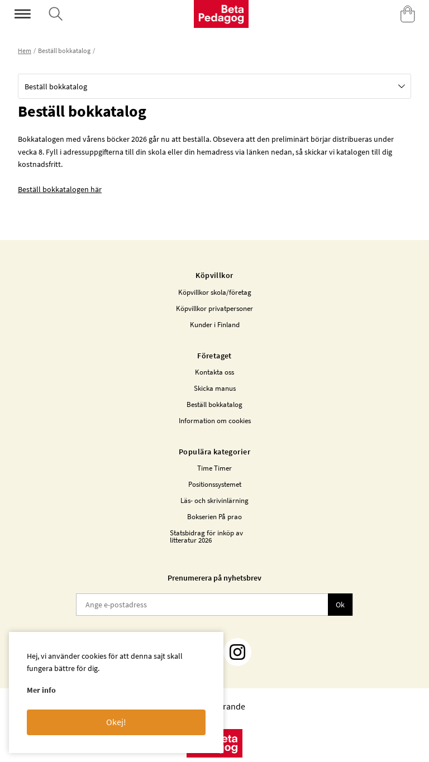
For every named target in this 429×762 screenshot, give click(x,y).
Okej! (116, 721)
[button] (214, 86)
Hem (24, 50)
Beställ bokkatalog (214, 404)
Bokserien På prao (214, 516)
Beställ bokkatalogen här (60, 189)
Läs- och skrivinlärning (214, 500)
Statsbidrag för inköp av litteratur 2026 (206, 536)
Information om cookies (215, 420)
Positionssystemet (214, 484)
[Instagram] (237, 652)
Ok (340, 605)
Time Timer (214, 468)
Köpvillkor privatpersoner (214, 308)
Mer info (41, 690)
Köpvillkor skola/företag (214, 292)
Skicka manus (215, 388)
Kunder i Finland (215, 324)
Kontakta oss (214, 372)
